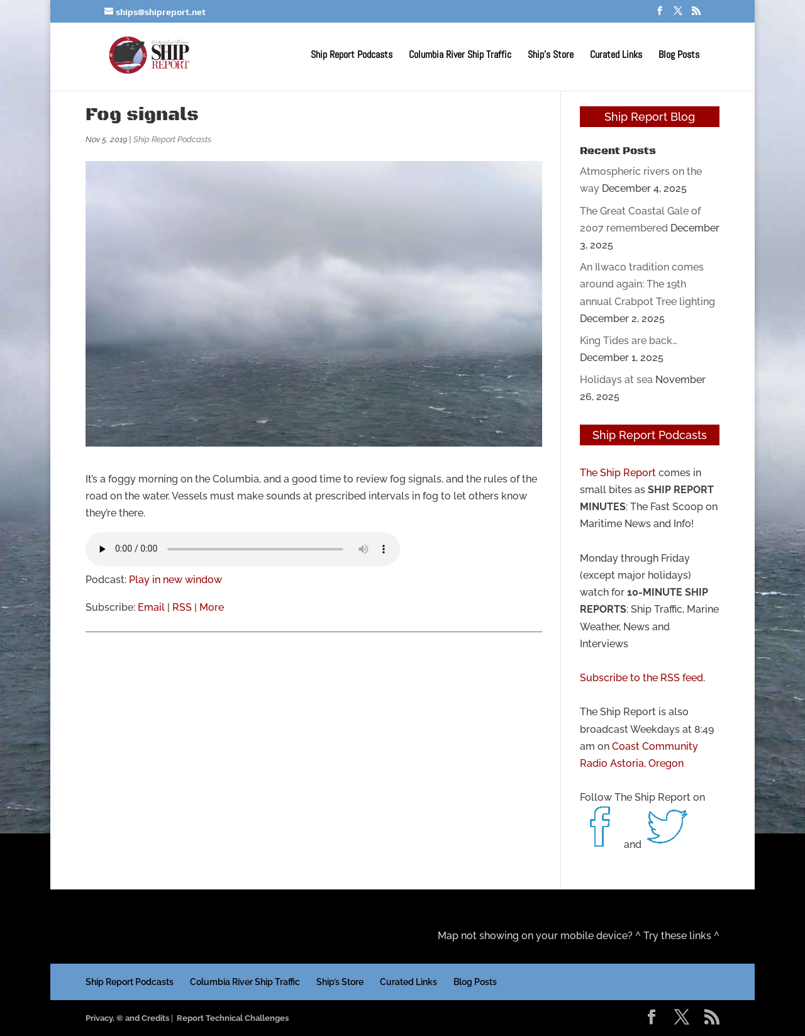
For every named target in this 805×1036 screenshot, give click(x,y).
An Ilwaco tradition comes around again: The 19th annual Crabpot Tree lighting (647, 284)
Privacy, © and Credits (127, 1018)
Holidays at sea (616, 380)
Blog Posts (678, 55)
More (211, 607)
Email (151, 607)
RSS (182, 607)
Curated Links (616, 55)
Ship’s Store (551, 55)
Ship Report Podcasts (351, 55)
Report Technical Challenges (233, 1018)
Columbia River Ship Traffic (460, 55)
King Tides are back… (628, 341)
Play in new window (175, 580)
